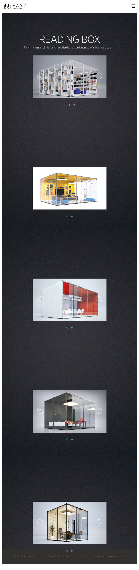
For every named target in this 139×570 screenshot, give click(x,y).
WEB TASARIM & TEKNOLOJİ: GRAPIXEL (109, 557)
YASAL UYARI (80, 557)
